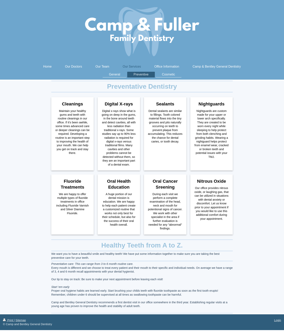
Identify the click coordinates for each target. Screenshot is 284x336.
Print (8, 320)
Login (277, 320)
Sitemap (20, 320)
